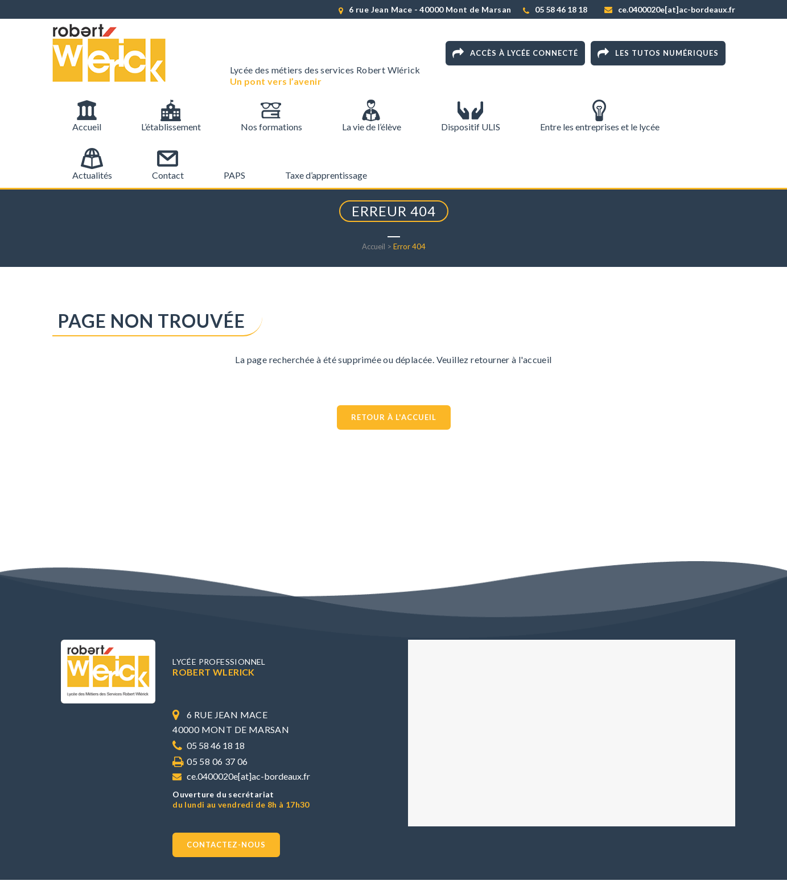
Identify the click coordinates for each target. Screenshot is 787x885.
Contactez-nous (226, 844)
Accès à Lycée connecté (515, 53)
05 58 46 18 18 (561, 9)
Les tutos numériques (658, 53)
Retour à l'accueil (393, 417)
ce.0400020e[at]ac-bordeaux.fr (676, 9)
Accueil (373, 246)
